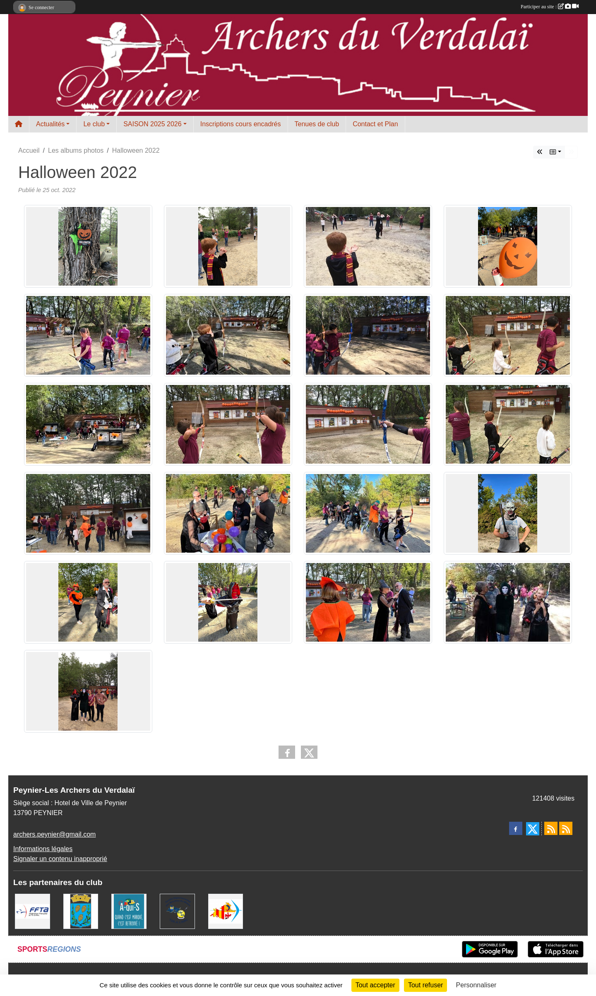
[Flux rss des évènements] (565, 828)
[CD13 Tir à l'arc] (177, 910)
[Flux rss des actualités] (551, 828)
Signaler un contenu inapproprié (60, 858)
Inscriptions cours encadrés (240, 124)
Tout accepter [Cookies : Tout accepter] (375, 985)
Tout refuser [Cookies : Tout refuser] (425, 985)
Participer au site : (550, 7)
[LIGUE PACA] (225, 910)
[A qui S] (129, 910)
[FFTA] (32, 910)
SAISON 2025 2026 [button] (152, 124)
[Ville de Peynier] (81, 910)
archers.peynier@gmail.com (54, 834)
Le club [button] (94, 124)
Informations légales (42, 848)
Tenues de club (317, 124)
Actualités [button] (50, 124)
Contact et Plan (375, 124)
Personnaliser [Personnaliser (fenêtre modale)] (476, 985)
